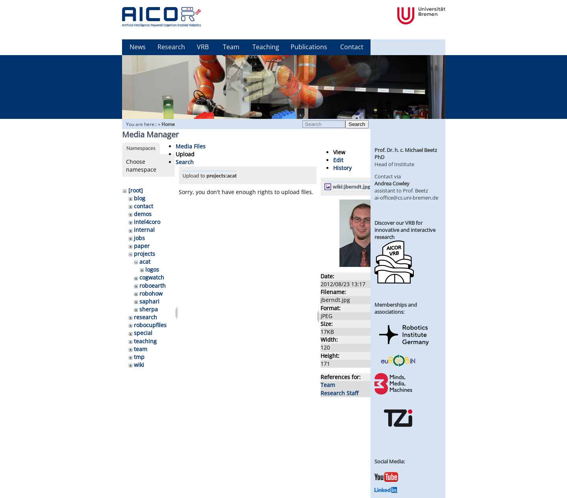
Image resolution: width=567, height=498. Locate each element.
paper (142, 246)
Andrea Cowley (392, 183)
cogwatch (151, 277)
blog (139, 198)
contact (143, 206)
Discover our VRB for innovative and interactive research (404, 230)
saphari (149, 301)
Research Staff (339, 393)
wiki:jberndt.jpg (351, 186)
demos (143, 214)
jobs (139, 238)
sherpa (148, 309)
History (342, 168)
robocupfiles (150, 325)
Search (356, 124)
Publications (309, 47)
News (138, 47)
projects (144, 253)
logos (152, 269)
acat (144, 261)
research (145, 317)
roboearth (152, 285)
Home (168, 124)
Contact (351, 47)
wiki (139, 364)
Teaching (265, 47)
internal (144, 229)
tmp (139, 357)
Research (171, 47)
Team (231, 47)
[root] (135, 190)
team (140, 349)
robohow (151, 293)
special (143, 333)
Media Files (191, 146)
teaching (145, 341)
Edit (338, 160)
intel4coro (147, 222)
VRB (203, 47)
